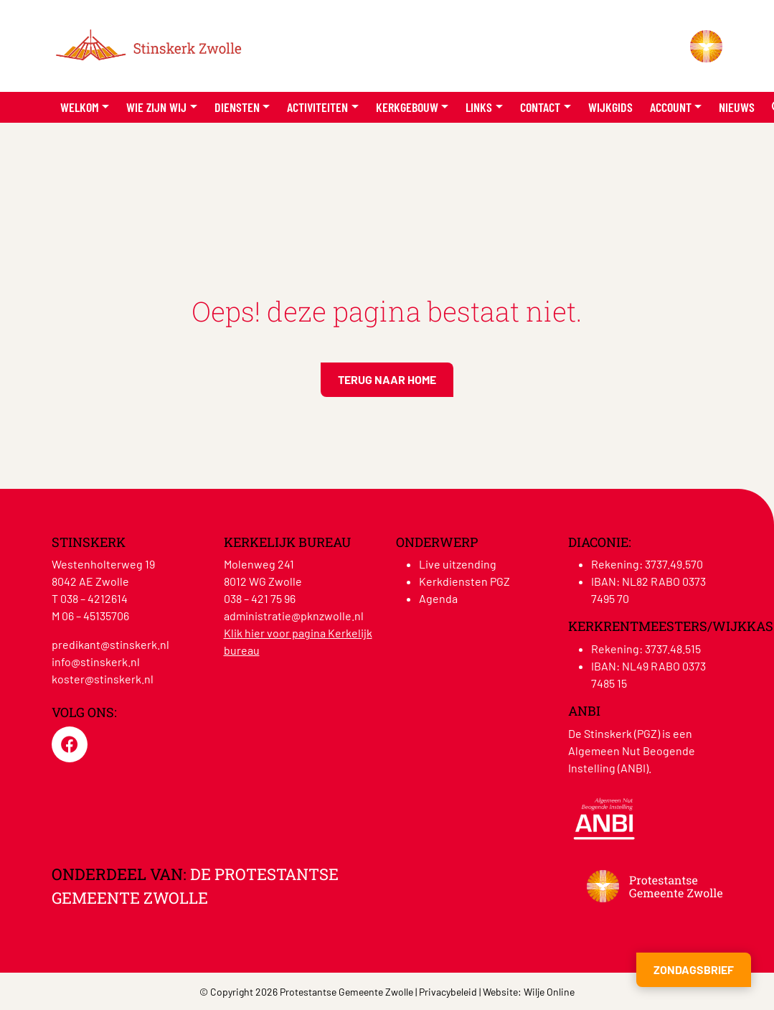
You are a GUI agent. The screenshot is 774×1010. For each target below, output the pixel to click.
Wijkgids (610, 107)
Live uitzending (457, 564)
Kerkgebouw (407, 107)
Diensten (237, 107)
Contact (540, 107)
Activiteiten (317, 107)
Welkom (79, 107)
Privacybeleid (448, 992)
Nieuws (737, 107)
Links (479, 107)
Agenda (438, 598)
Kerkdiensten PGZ (464, 581)
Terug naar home (387, 379)
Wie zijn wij (156, 107)
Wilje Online (549, 992)
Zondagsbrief (693, 969)
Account (671, 107)
